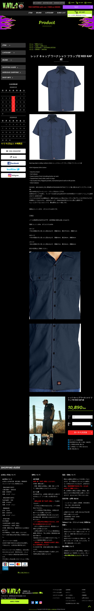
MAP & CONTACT (37, 3)
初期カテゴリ (39, 44)
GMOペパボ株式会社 (52, 609)
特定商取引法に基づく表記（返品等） (81, 442)
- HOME (83, 589)
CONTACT (88, 2)
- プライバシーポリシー (87, 600)
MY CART (79, 2)
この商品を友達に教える (77, 444)
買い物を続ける (74, 449)
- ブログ (83, 592)
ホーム (31, 44)
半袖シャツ (43, 46)
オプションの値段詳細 (76, 440)
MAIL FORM (14, 601)
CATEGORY (49, 12)
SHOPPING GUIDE (47, 3)
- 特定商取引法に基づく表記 (72, 603)
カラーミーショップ (33, 609)
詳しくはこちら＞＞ (23, 572)
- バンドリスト (56, 598)
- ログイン (67, 592)
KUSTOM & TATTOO (50, 47)
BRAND (38, 12)
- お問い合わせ (85, 598)
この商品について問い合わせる (79, 446)
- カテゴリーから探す (57, 595)
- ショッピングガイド (70, 600)
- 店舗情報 (83, 595)
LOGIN (71, 2)
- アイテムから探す (57, 589)
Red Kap (44, 49)
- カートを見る (69, 595)
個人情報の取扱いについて (73, 555)
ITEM (30, 12)
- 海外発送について (70, 598)
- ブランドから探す (57, 592)
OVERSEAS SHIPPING (59, 3)
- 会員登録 (67, 589)
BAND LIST (61, 12)
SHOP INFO (6, 77)
